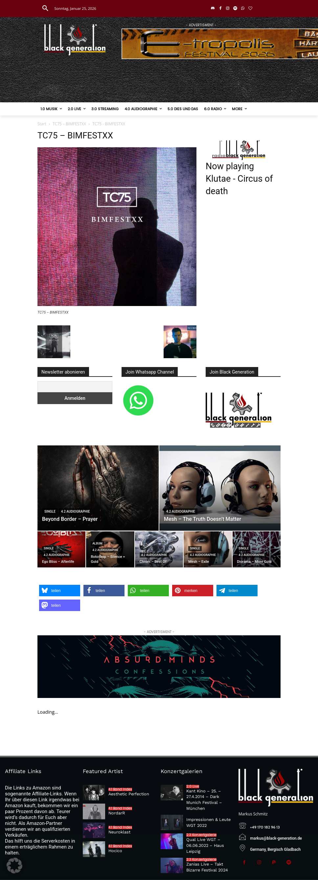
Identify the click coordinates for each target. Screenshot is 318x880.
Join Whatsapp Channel (149, 372)
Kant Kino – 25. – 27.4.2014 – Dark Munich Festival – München (209, 796)
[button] (45, 8)
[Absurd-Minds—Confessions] (159, 666)
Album (97, 543)
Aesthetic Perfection (128, 793)
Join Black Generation (232, 372)
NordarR (116, 812)
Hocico (115, 850)
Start (41, 124)
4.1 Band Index (120, 789)
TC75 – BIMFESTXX (69, 124)
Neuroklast (118, 831)
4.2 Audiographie (75, 511)
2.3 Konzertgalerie (201, 828)
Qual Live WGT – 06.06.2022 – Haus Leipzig (203, 838)
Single (50, 511)
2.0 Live (192, 786)
